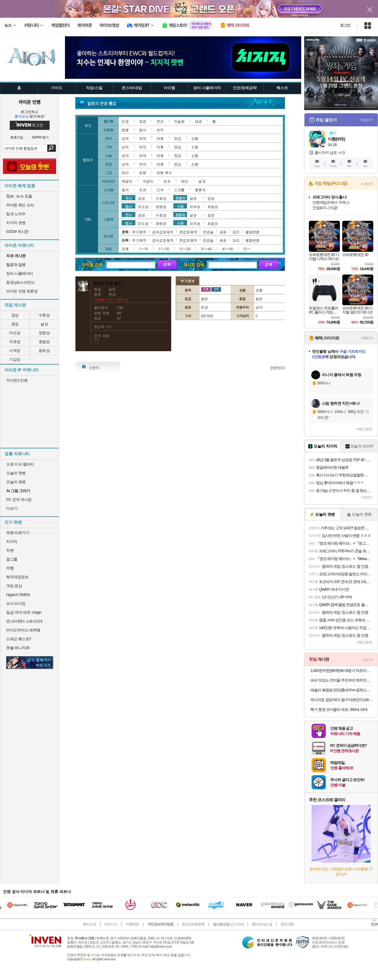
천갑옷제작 (188, 231)
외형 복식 (164, 172)
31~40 (206, 248)
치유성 (14, 341)
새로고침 (363, 429)
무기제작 (139, 231)
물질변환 (252, 231)
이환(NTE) (336, 139)
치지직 (11, 541)
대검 (198, 121)
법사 (128, 206)
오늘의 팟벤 (16, 482)
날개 (202, 181)
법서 (142, 129)
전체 (125, 248)
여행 (10, 568)
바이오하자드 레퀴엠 (23, 630)
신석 (160, 189)
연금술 (208, 231)
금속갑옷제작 (162, 231)
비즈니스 (110, 924)
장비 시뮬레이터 (19, 273)
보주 (160, 129)
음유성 (44, 350)
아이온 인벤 (29, 101)
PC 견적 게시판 (19, 500)
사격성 (14, 350)
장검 (142, 121)
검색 (51, 148)
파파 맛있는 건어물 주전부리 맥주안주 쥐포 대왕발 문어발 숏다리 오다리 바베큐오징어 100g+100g (341, 680)
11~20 (163, 248)
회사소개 (89, 924)
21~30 (185, 248)
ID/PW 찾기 (40, 137)
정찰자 (180, 197)
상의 (125, 138)
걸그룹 (11, 559)
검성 (15, 315)
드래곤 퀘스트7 (18, 639)
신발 (194, 138)
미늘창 (179, 121)
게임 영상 (14, 586)
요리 (235, 231)
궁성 (15, 324)
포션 (142, 189)
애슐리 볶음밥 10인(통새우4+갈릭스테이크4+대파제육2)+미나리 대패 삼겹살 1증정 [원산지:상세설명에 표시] (341, 690)
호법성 (44, 341)
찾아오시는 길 (262, 924)
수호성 (44, 315)
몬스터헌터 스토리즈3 (24, 621)
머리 (125, 172)
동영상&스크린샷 (20, 282)
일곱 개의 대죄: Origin (23, 612)
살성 (44, 324)
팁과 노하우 (16, 214)
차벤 (10, 550)
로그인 (345, 25)
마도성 (14, 333)
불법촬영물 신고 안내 (228, 924)
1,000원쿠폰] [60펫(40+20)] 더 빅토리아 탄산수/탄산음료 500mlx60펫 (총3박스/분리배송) (341, 670)
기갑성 (14, 359)
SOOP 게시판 (17, 231)
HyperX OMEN (18, 595)
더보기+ (367, 120)
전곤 (160, 121)
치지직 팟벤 (16, 223)
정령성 (44, 333)
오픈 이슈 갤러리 (20, 464)
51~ (247, 248)
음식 (125, 189)
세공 (223, 231)
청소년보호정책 (193, 924)
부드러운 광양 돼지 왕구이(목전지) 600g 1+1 (341, 700)
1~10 (143, 248)
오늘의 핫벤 (16, 473)
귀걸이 (148, 181)
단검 (125, 121)
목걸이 (127, 181)
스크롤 (179, 189)
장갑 (177, 138)
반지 (167, 181)
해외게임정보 (17, 577)
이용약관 (132, 924)
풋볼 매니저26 (18, 648)
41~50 (227, 248)
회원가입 (16, 137)
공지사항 (287, 924)
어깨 (160, 138)
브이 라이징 (16, 603)
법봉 (125, 129)
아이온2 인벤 (16, 380)
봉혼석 (200, 189)
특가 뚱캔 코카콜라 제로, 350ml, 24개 (338, 709)
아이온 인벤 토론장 (22, 291)
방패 (142, 172)
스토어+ (367, 184)
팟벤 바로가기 (17, 533)
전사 (128, 197)
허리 (184, 181)
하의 (142, 138)
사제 (180, 206)
